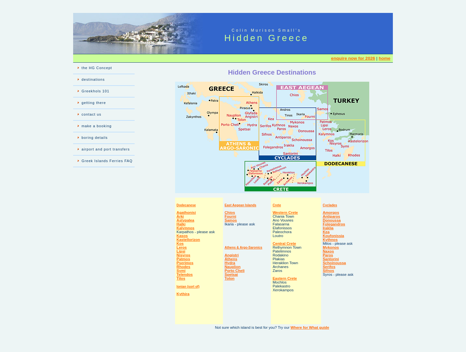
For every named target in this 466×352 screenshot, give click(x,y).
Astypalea (185, 220)
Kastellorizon (188, 240)
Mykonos (331, 247)
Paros (328, 255)
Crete (276, 205)
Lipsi (181, 251)
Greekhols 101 (95, 91)
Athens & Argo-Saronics (243, 247)
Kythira (183, 294)
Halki (181, 224)
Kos (180, 243)
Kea (326, 232)
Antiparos (331, 216)
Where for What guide (310, 327)
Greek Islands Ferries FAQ (107, 161)
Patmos (183, 259)
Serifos (329, 267)
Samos (231, 220)
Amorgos (331, 212)
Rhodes (183, 267)
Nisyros (183, 255)
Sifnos (328, 271)
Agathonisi (186, 212)
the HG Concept (97, 68)
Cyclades (330, 205)
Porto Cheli (235, 271)
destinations (93, 79)
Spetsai (231, 274)
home (384, 58)
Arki (180, 216)
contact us (91, 114)
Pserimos (185, 263)
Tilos (181, 278)
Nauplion (232, 267)
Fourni (230, 216)
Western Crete (285, 212)
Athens (231, 259)
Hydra (230, 263)
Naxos (328, 251)
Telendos (185, 274)
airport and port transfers (106, 149)
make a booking (97, 126)
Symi (181, 271)
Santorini (331, 259)
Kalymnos (185, 228)
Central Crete (284, 243)
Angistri (232, 255)
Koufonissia (333, 236)
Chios (230, 212)
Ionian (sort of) (188, 286)
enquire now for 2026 (353, 58)
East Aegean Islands (240, 205)
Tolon (230, 278)
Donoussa (332, 220)
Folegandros (334, 224)
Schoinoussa (334, 263)
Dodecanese (186, 205)
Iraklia (328, 228)
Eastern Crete (284, 278)
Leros (182, 247)
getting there (94, 103)
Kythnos (330, 240)
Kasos (182, 236)
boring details (95, 138)
